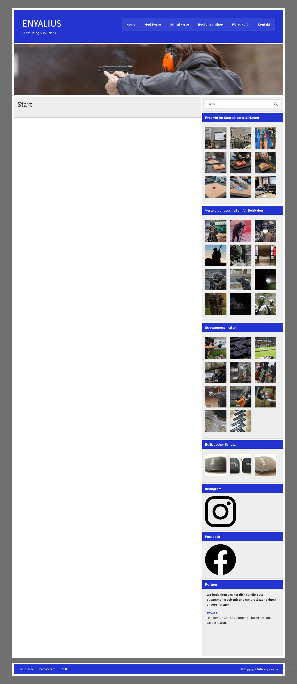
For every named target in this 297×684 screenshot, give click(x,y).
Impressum (26, 669)
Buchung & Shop (210, 24)
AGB (64, 669)
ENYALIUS (41, 23)
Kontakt (264, 24)
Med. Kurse (153, 24)
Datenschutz (47, 669)
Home (131, 24)
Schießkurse (179, 24)
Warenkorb (240, 24)
